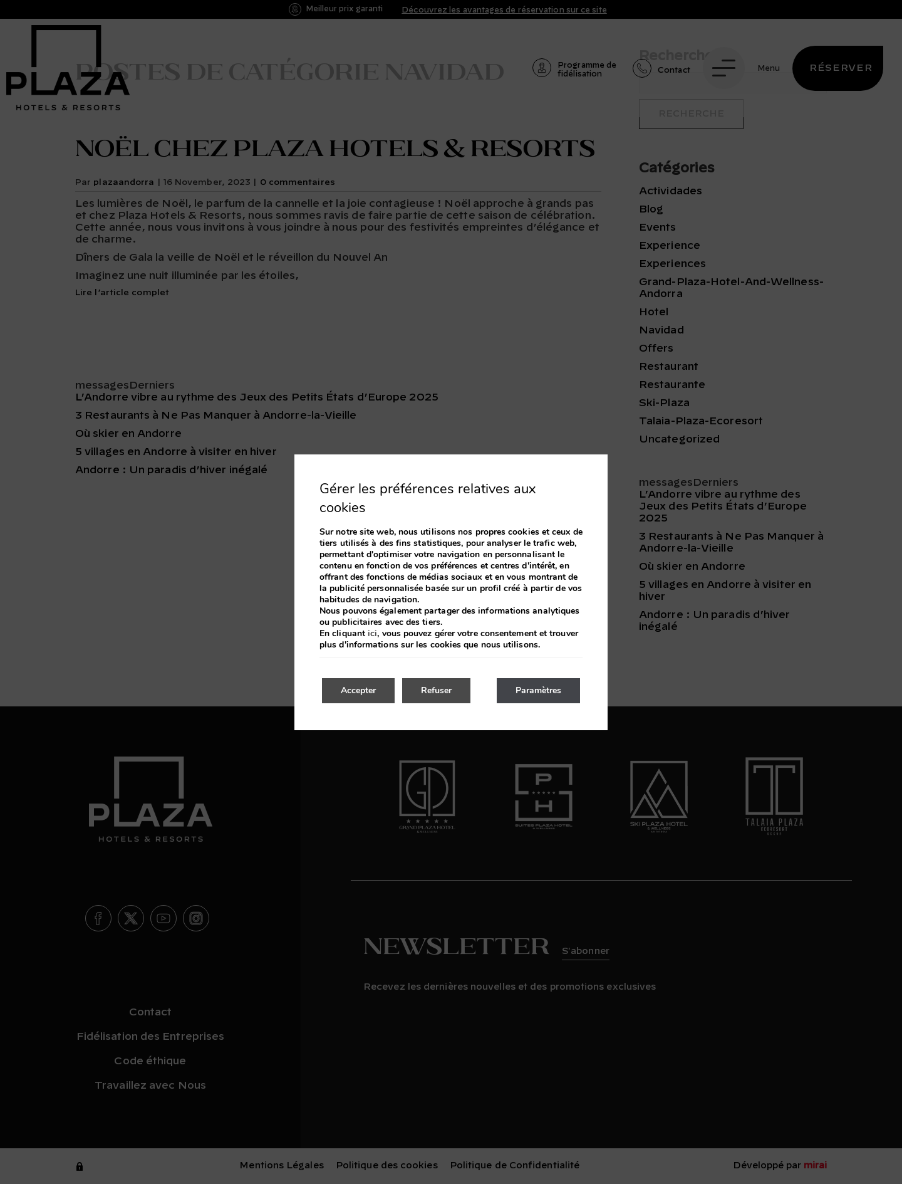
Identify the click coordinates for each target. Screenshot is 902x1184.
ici (372, 633)
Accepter (358, 690)
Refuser (436, 690)
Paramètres (538, 690)
